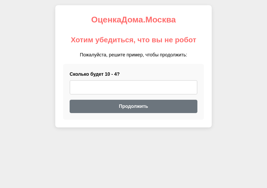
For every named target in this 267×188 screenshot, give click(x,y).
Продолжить (133, 106)
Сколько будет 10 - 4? (95, 74)
